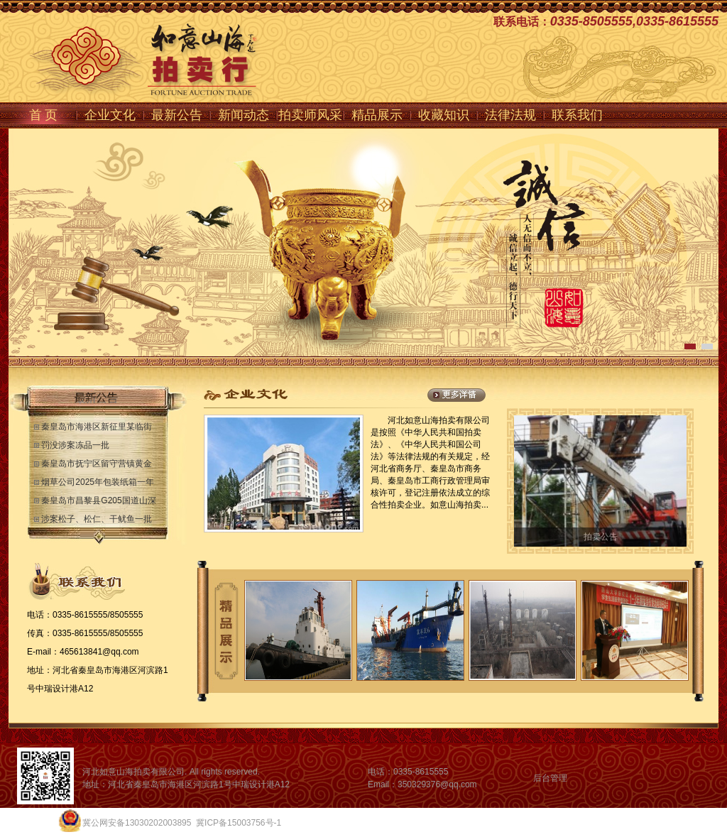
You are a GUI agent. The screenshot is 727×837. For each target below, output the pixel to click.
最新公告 (176, 115)
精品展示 (377, 115)
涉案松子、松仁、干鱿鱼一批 (96, 519)
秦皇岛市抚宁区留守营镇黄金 (96, 464)
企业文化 (110, 115)
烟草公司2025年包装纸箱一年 (97, 482)
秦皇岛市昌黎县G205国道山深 (98, 500)
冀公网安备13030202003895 (136, 823)
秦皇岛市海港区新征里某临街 (96, 427)
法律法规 (510, 115)
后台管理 (550, 778)
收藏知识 (443, 115)
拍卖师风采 (310, 115)
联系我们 (577, 115)
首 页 (43, 115)
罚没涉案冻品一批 (75, 445)
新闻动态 (243, 115)
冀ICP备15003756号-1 (238, 823)
